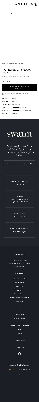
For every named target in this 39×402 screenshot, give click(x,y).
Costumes (19, 333)
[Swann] (19, 4)
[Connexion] (32, 4)
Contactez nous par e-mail (19, 260)
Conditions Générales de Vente (19, 298)
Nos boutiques (19, 266)
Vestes (19, 329)
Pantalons (20, 337)
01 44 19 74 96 (19, 217)
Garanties (19, 290)
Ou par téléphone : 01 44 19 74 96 (19, 263)
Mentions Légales (19, 294)
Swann (4, 64)
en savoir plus (28, 76)
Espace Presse (19, 283)
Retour (8, 13)
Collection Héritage (19, 318)
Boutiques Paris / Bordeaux (19, 279)
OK (30, 164)
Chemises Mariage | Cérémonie (19, 326)
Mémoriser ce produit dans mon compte (17, 93)
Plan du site (19, 301)
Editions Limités (19, 314)
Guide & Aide (19, 286)
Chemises (19, 322)
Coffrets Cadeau (20, 340)
